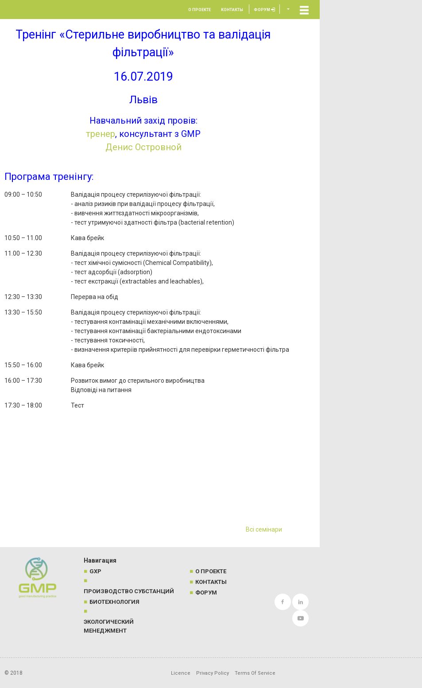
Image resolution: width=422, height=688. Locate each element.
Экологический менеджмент (109, 626)
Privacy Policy (212, 673)
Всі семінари (264, 529)
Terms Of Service (255, 673)
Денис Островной (143, 147)
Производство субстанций (129, 591)
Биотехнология (114, 602)
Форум (264, 10)
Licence (180, 673)
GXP (95, 571)
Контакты (232, 10)
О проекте (199, 10)
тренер (100, 133)
